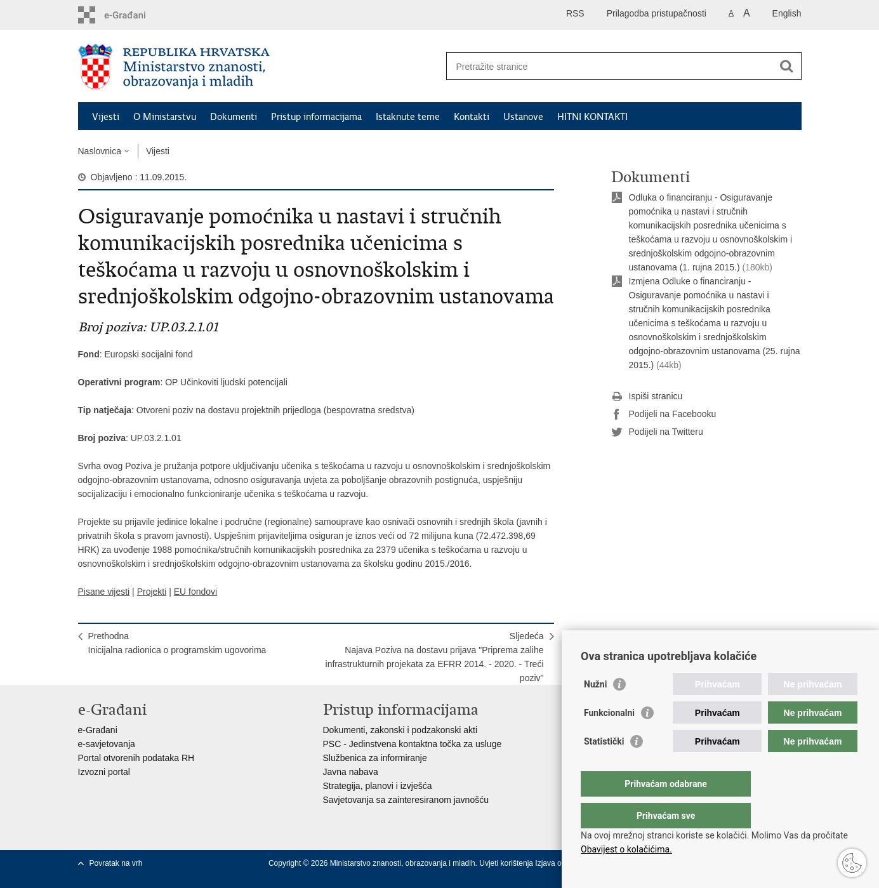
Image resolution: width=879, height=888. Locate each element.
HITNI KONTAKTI (592, 117)
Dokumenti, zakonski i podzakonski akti (400, 730)
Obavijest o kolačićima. (626, 849)
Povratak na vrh (116, 863)
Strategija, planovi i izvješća (377, 786)
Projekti (152, 591)
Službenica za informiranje (375, 758)
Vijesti (105, 117)
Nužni (595, 710)
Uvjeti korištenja (507, 863)
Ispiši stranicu (647, 396)
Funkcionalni (609, 738)
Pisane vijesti (104, 591)
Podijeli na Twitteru (657, 432)
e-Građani (97, 730)
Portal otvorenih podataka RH (136, 758)
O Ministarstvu (164, 117)
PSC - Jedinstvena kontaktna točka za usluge (412, 744)
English (787, 13)
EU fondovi (195, 591)
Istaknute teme (408, 117)
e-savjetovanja (106, 744)
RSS (575, 13)
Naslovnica (99, 151)
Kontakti (471, 117)
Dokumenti (233, 117)
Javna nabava (350, 772)
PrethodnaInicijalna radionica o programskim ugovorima (177, 643)
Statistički (604, 767)
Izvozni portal (104, 772)
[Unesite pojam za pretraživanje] (610, 66)
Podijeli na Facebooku (664, 414)
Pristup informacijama (316, 117)
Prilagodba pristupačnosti (656, 13)
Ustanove (523, 117)
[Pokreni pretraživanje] (787, 66)
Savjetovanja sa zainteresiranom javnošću (406, 800)
